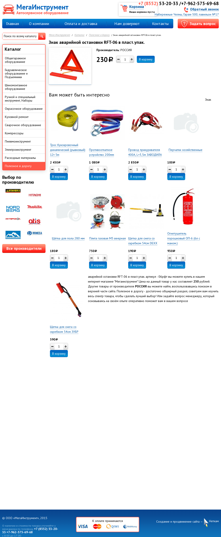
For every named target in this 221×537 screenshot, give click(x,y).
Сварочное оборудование (23, 125)
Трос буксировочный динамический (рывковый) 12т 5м (67, 150)
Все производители (24, 248)
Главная (12, 23)
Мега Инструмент (59, 35)
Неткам (214, 521)
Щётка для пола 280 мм (68, 238)
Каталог (79, 35)
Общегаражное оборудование (15, 60)
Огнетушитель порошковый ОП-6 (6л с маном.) (183, 238)
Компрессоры (14, 133)
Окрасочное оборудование (24, 109)
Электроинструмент (18, 150)
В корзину (145, 59)
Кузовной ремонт (17, 117)
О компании (39, 23)
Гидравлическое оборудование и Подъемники (16, 73)
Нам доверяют (127, 23)
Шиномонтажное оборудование (16, 87)
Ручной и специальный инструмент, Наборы (20, 98)
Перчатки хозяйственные (185, 150)
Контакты (160, 23)
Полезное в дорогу (99, 35)
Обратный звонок (204, 9)
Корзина (136, 6)
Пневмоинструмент (18, 141)
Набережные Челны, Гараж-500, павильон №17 (187, 14)
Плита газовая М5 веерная (107, 238)
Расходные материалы (20, 158)
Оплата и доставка (81, 23)
